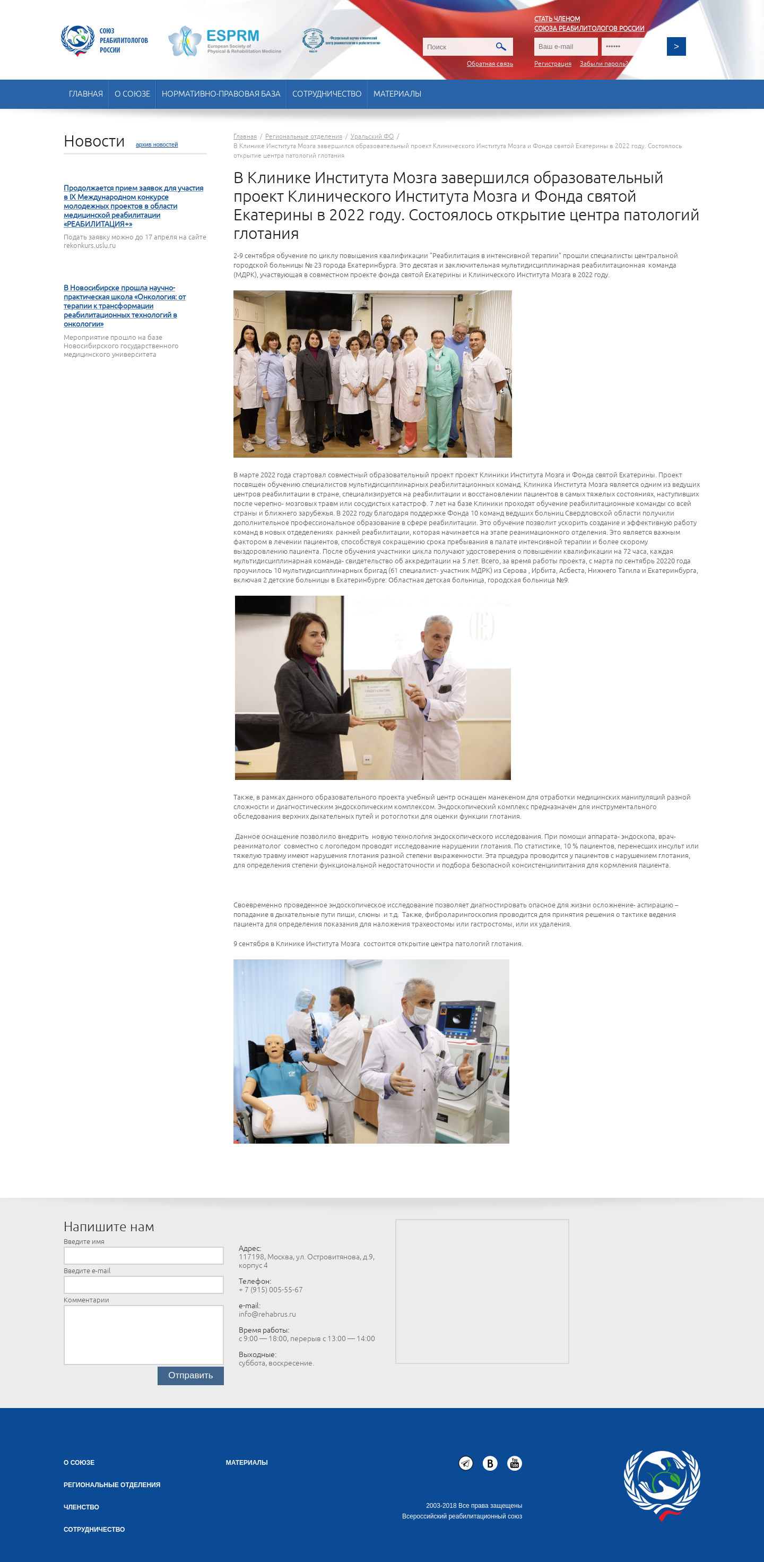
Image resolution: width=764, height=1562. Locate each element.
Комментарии (86, 1300)
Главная (86, 94)
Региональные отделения (112, 1485)
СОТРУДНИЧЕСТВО (94, 1529)
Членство (81, 1507)
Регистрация (552, 64)
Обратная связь (490, 64)
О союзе (132, 94)
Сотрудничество (327, 94)
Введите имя (84, 1242)
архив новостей (157, 144)
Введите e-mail (87, 1271)
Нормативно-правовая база (221, 94)
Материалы (397, 94)
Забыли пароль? (604, 64)
